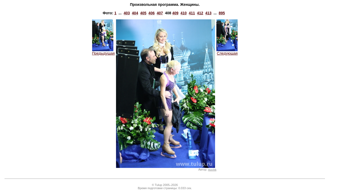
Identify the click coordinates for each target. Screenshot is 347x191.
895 (222, 13)
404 (135, 13)
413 (208, 13)
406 (151, 13)
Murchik (212, 169)
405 (143, 13)
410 (184, 13)
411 (192, 13)
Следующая (227, 51)
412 (200, 13)
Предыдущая (103, 51)
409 (175, 13)
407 (160, 13)
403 (127, 13)
